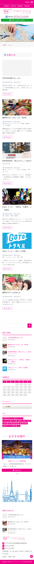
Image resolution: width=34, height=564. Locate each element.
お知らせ (18, 82)
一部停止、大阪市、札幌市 (11, 215)
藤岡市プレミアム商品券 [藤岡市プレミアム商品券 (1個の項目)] (9, 425)
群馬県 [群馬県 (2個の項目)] (25, 423)
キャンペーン (16, 123)
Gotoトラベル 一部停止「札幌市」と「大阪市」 (19, 360)
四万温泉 (24, 169)
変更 (18, 257)
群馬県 (22, 123)
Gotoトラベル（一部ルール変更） (14, 251)
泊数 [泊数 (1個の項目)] (20, 423)
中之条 (18, 169)
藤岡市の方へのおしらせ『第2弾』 (15, 118)
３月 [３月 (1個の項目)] (18, 425)
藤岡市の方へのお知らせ (11, 292)
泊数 (22, 257)
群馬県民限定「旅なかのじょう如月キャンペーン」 (19, 352)
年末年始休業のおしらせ (11, 78)
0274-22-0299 (9, 546)
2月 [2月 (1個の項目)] (4, 418)
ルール (14, 257)
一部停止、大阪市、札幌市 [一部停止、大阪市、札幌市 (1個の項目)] (23, 420)
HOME (4, 45)
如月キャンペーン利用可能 (17, 461)
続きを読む (8, 94)
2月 (6, 169)
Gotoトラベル (8, 123)
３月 (6, 171)
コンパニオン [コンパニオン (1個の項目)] (6, 420)
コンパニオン (8, 257)
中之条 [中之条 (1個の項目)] (5, 423)
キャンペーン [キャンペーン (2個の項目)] (19, 418)
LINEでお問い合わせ (16, 20)
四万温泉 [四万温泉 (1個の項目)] (11, 423)
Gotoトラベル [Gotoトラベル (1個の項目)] (10, 418)
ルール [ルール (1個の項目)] (13, 420)
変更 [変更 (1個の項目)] (16, 423)
